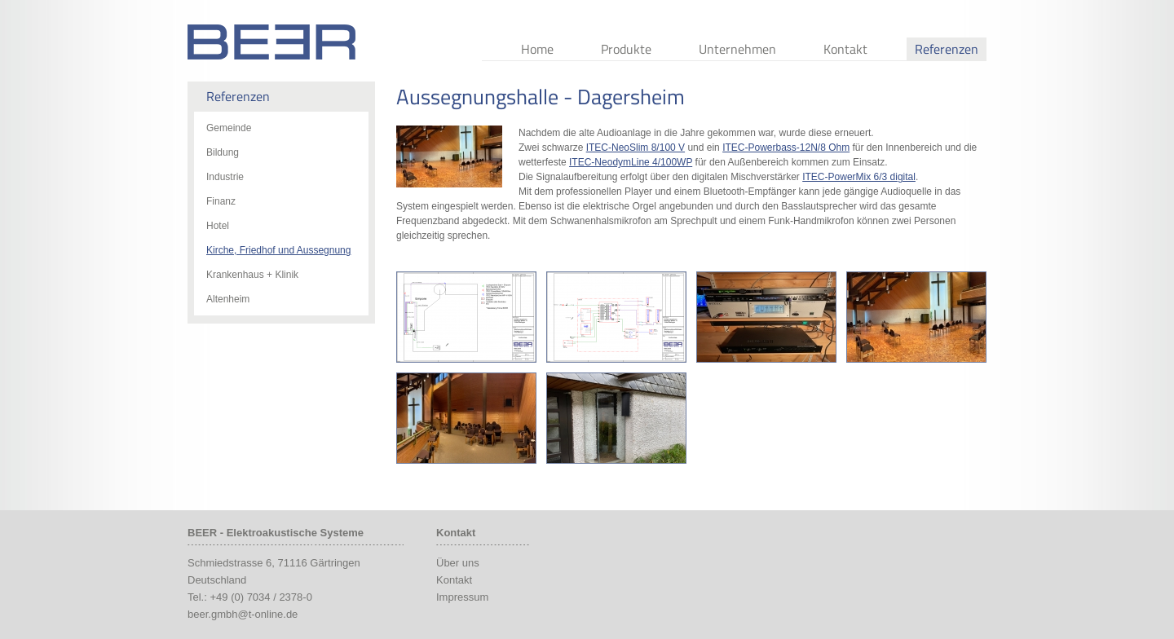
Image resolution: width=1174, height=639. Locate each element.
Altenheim (227, 299)
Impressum (462, 597)
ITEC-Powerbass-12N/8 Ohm (786, 147)
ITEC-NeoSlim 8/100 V (635, 147)
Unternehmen (737, 49)
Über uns (457, 563)
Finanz (221, 201)
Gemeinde (228, 128)
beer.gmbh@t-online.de (243, 614)
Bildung (222, 152)
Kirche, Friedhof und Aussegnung (278, 250)
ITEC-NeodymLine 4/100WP (630, 162)
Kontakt (845, 49)
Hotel (217, 225)
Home (537, 49)
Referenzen (946, 49)
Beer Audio (271, 41)
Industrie (225, 177)
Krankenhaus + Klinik (252, 274)
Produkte (626, 49)
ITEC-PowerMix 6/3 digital (859, 177)
